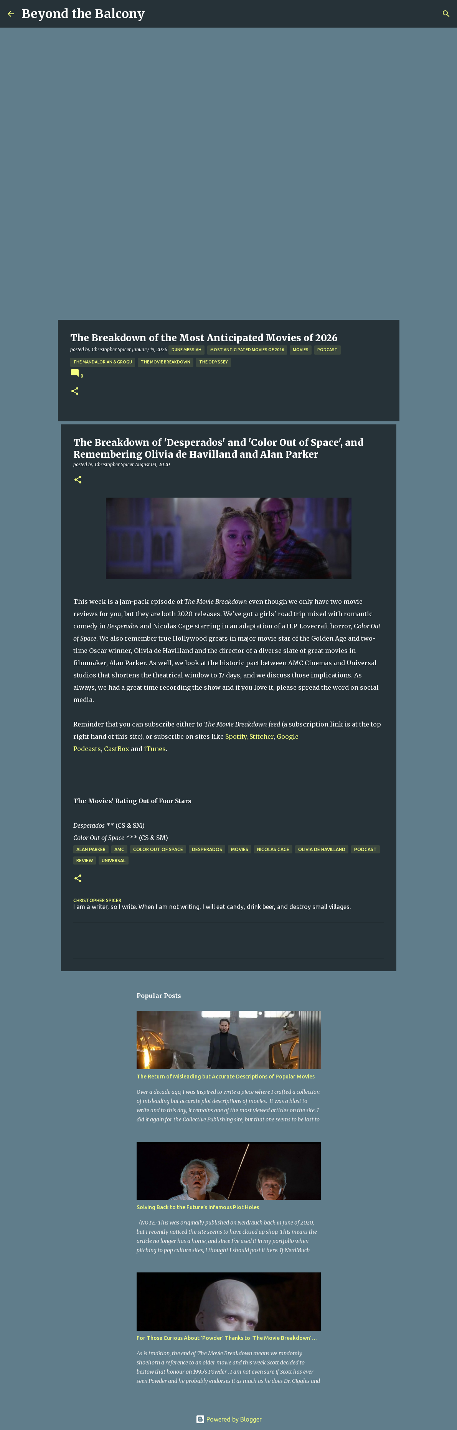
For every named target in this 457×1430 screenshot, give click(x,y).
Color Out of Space (158, 849)
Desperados (207, 849)
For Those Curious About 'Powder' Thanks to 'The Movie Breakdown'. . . (227, 1338)
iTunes (155, 749)
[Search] (446, 14)
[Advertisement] (228, 262)
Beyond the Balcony (83, 13)
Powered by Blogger (229, 1419)
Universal (113, 860)
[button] (74, 391)
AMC (119, 849)
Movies (301, 349)
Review (84, 860)
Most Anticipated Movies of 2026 (247, 349)
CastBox (116, 749)
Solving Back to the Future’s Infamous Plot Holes (198, 1207)
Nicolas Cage (273, 849)
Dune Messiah (186, 349)
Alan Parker (91, 849)
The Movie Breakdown (165, 362)
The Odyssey (213, 362)
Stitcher (261, 736)
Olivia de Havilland (321, 849)
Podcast (327, 349)
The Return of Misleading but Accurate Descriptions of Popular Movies (226, 1076)
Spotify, (236, 736)
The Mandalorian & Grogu (102, 362)
